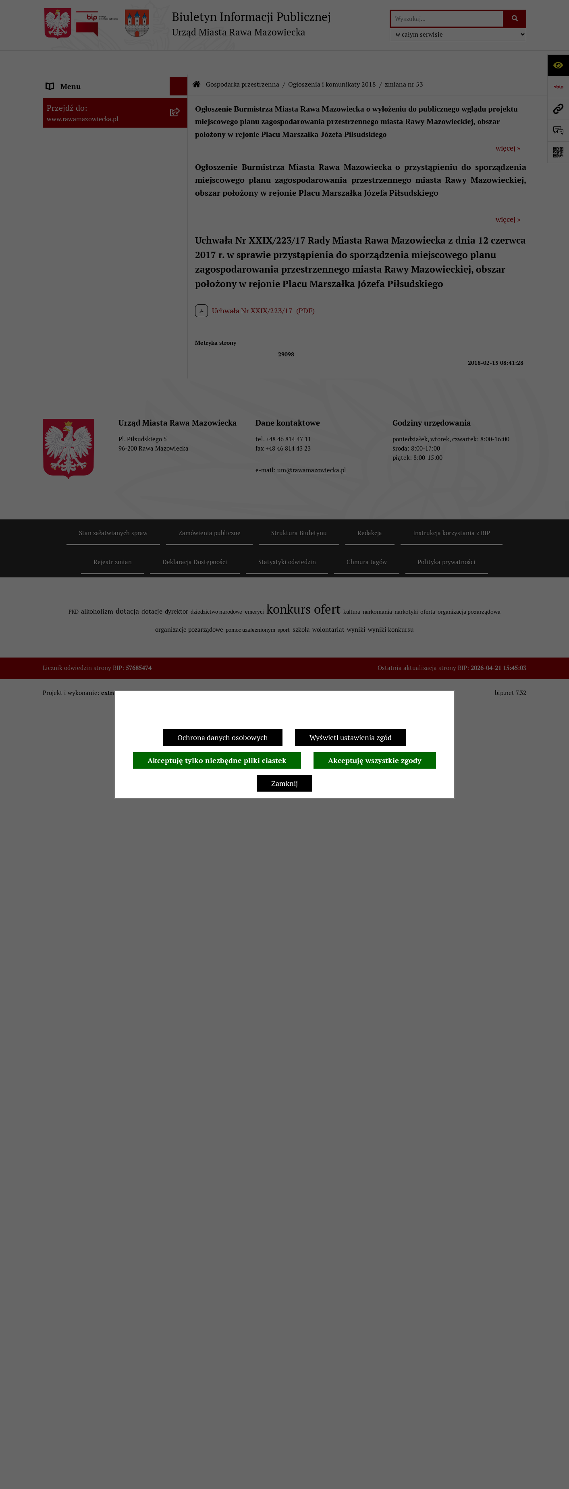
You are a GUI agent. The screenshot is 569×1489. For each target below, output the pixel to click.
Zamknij (284, 783)
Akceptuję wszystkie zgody (375, 760)
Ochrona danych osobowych (222, 737)
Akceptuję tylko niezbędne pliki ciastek (217, 760)
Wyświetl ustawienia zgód (350, 737)
